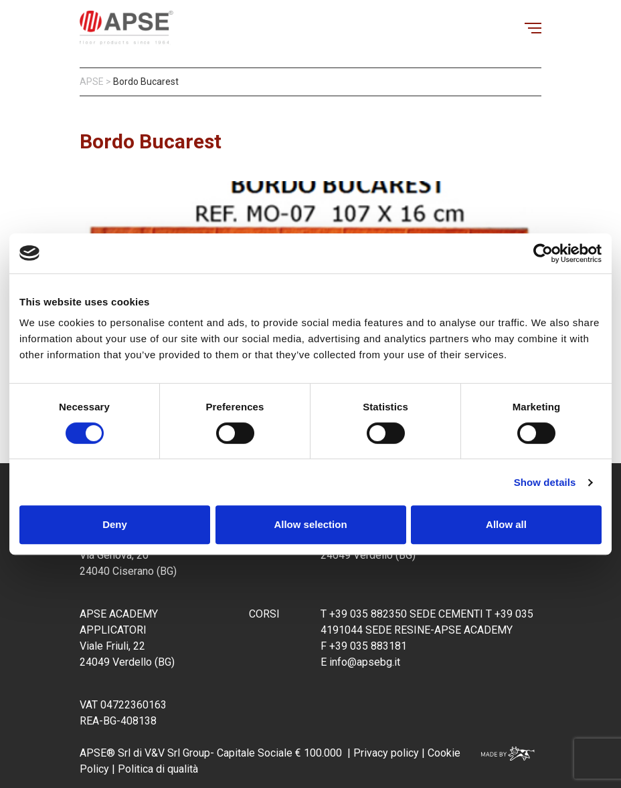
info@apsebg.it (364, 662)
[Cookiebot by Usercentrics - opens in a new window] (543, 253)
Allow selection (310, 524)
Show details (545, 482)
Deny (114, 524)
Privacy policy (386, 753)
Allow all (506, 524)
